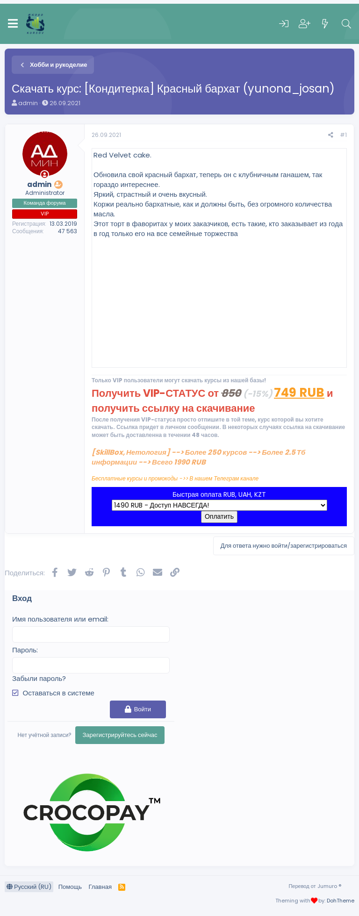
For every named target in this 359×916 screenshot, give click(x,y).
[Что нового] (325, 23)
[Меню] (13, 23)
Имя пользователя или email (59, 619)
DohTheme (340, 900)
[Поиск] (346, 23)
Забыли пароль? (39, 678)
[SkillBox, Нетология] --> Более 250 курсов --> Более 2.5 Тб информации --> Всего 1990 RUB (198, 457)
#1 (343, 135)
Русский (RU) (29, 886)
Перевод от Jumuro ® (314, 886)
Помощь (70, 886)
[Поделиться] (331, 135)
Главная (99, 886)
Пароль (24, 650)
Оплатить (219, 516)
